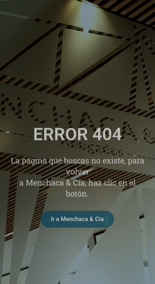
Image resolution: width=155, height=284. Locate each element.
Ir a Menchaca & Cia (77, 225)
